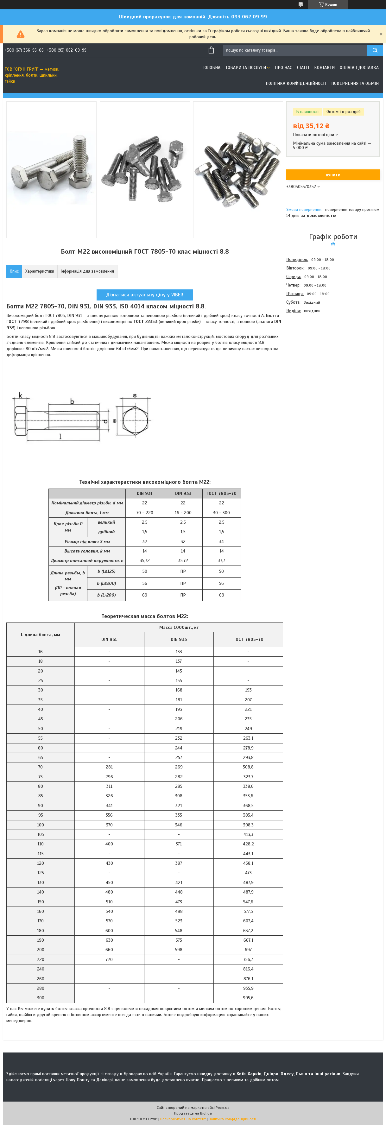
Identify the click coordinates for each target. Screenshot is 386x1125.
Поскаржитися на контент (183, 1119)
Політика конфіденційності (296, 83)
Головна (211, 67)
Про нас (283, 67)
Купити (333, 175)
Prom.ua (223, 1107)
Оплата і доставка (359, 67)
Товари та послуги (245, 67)
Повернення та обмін (355, 83)
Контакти (324, 67)
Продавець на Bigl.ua (193, 1113)
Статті (303, 67)
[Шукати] (375, 50)
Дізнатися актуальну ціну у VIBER (144, 295)
